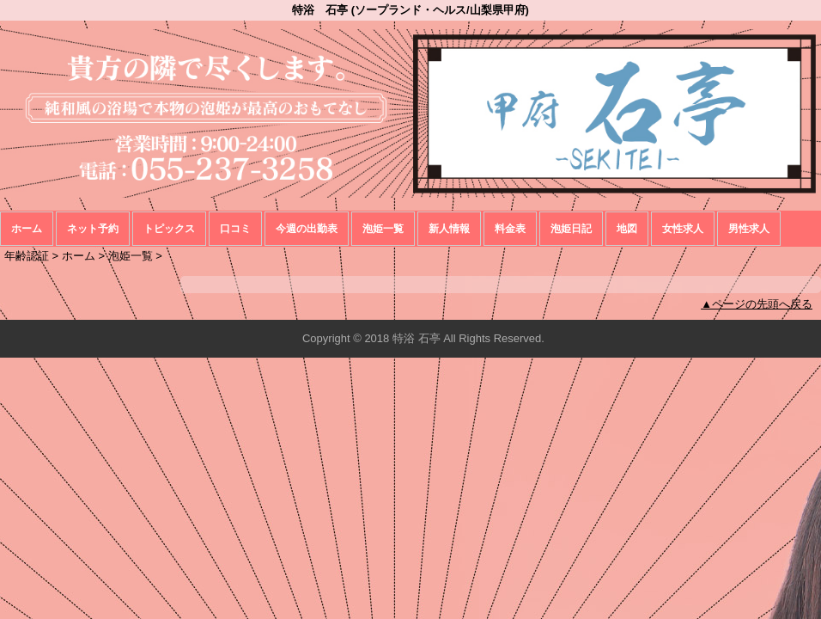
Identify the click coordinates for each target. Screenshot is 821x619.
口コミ (235, 229)
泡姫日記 (571, 229)
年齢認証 (26, 255)
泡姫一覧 (383, 229)
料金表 (510, 229)
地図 (627, 229)
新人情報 (449, 229)
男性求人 (748, 229)
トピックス (169, 229)
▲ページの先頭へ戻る (756, 303)
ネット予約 (93, 229)
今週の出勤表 (307, 229)
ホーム (26, 229)
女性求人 (682, 229)
